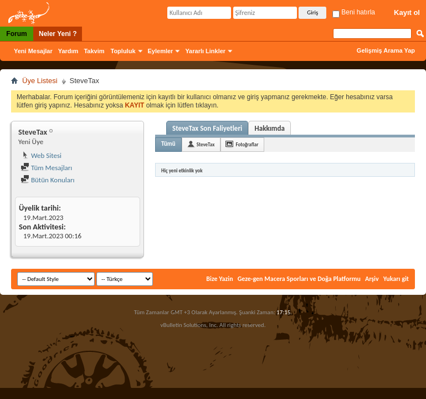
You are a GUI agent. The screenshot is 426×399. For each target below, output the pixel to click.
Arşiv (372, 279)
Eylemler (160, 51)
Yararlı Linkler (205, 51)
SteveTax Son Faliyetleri (207, 128)
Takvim (94, 51)
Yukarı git (396, 279)
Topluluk (123, 51)
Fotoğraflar (246, 144)
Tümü (168, 143)
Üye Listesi (40, 80)
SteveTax (206, 144)
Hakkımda (270, 128)
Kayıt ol (407, 12)
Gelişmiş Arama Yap (386, 50)
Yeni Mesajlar (33, 51)
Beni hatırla (353, 12)
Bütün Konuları (47, 180)
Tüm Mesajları (46, 167)
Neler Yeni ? (57, 34)
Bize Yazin (219, 279)
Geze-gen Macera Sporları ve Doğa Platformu (299, 279)
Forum (16, 34)
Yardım (68, 51)
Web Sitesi (40, 155)
